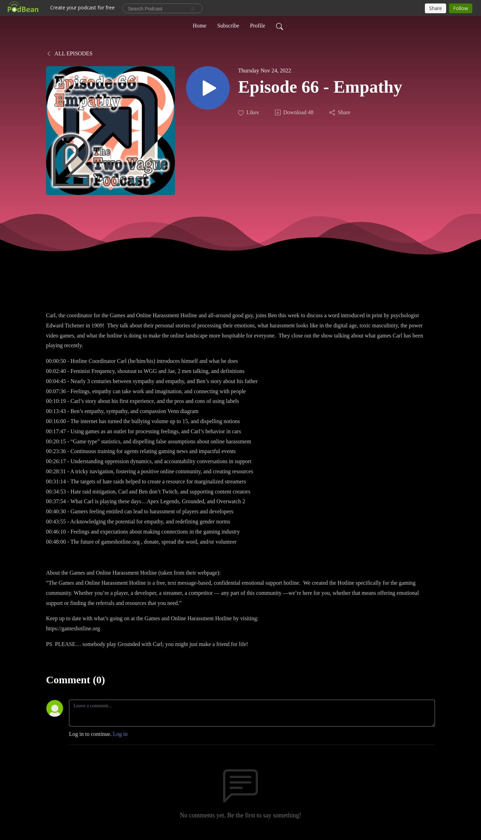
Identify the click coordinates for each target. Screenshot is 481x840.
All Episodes (69, 53)
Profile (257, 26)
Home (199, 26)
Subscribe (228, 26)
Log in (120, 734)
